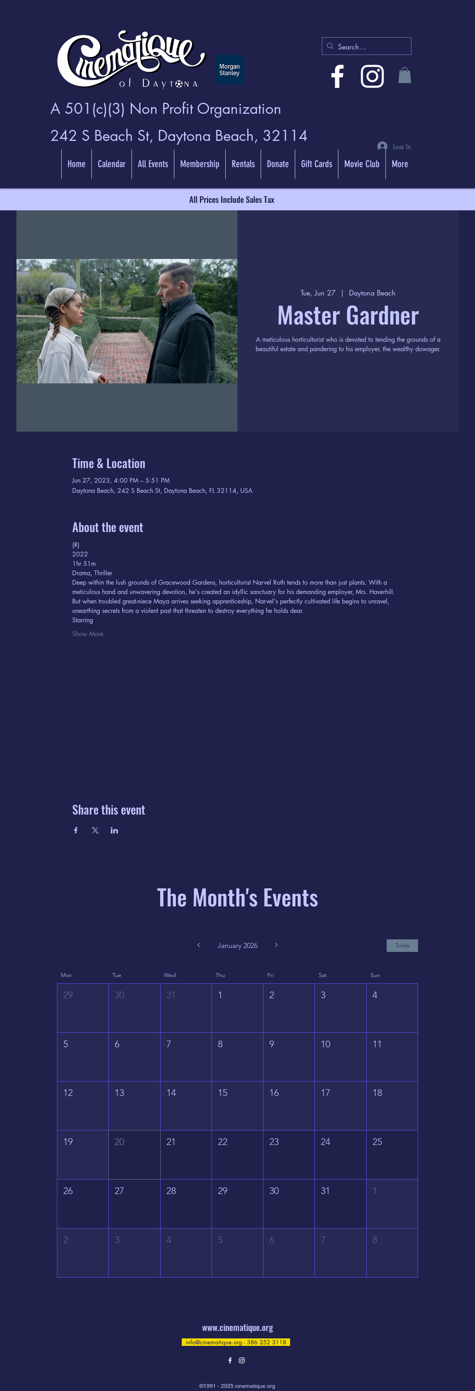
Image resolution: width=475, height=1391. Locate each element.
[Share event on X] (95, 830)
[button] (404, 75)
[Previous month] (198, 945)
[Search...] (366, 47)
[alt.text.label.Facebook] (337, 76)
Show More (87, 634)
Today (402, 945)
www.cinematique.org (237, 1327)
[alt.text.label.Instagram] (372, 76)
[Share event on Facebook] (76, 830)
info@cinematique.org (214, 1342)
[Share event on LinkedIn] (114, 830)
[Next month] (276, 945)
